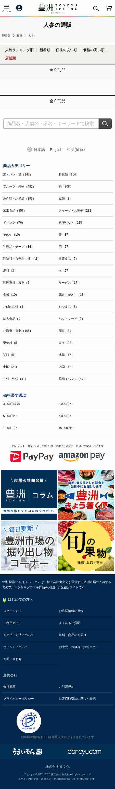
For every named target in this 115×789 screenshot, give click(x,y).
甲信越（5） (11, 343)
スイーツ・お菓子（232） (76, 210)
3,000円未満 (11, 404)
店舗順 (10, 58)
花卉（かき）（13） (72, 295)
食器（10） (11, 295)
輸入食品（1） (13, 319)
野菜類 (6, 35)
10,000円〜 (11, 428)
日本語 (39, 149)
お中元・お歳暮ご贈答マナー (79, 647)
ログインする (12, 611)
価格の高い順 (94, 50)
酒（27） (65, 246)
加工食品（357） (15, 210)
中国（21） (11, 367)
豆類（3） (66, 198)
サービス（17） (69, 282)
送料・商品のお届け (72, 635)
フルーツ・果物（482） (19, 186)
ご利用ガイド (12, 623)
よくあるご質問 (69, 623)
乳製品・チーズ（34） (18, 246)
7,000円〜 (65, 416)
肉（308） (66, 186)
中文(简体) (76, 149)
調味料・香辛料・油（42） (21, 258)
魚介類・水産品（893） (19, 198)
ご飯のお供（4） (14, 307)
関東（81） (66, 331)
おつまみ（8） (69, 307)
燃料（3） (10, 270)
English (56, 149)
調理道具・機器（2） (17, 282)
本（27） (65, 270)
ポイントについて (15, 647)
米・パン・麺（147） (18, 174)
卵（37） (65, 234)
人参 (31, 35)
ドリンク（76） (14, 222)
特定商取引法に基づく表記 (77, 698)
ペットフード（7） (72, 319)
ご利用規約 (66, 686)
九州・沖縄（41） (15, 379)
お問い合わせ (12, 659)
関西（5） (10, 355)
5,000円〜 (10, 416)
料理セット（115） (72, 222)
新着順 (45, 50)
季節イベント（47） (72, 379)
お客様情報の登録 (71, 611)
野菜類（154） (69, 174)
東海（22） (66, 343)
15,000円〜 (66, 428)
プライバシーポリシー (18, 698)
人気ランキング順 (19, 50)
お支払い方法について (18, 635)
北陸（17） (66, 355)
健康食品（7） (69, 258)
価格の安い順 (66, 50)
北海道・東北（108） (18, 331)
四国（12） (66, 367)
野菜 (19, 35)
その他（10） (12, 234)
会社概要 (9, 686)
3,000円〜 (65, 404)
